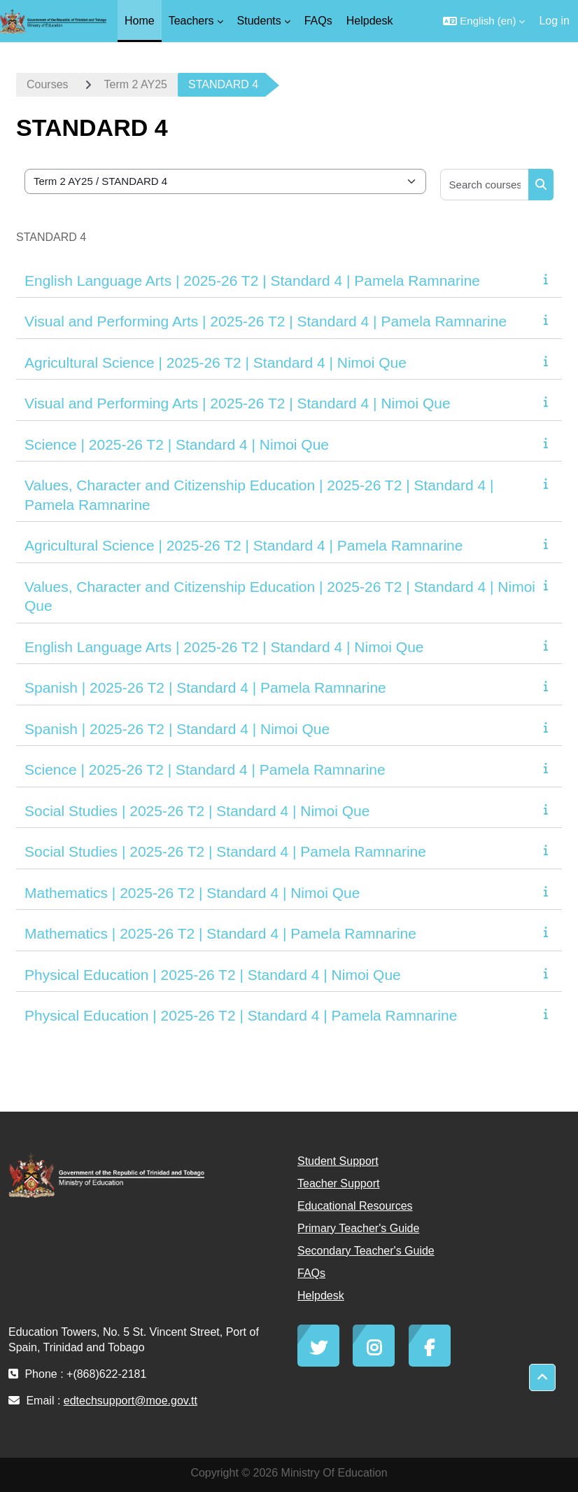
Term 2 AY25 (135, 84)
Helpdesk (320, 1295)
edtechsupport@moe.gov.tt (130, 1401)
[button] (484, 21)
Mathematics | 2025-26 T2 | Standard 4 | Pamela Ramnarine (220, 933)
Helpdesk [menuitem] (369, 21)
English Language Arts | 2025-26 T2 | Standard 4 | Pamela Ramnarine (252, 280)
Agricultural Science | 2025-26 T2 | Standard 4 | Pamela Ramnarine (243, 545)
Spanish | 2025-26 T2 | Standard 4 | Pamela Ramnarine (205, 687)
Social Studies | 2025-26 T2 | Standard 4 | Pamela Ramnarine (225, 851)
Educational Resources (355, 1206)
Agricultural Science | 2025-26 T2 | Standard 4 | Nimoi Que (215, 362)
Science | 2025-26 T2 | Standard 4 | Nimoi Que (176, 444)
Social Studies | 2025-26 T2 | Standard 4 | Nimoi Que (196, 811)
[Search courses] (485, 184)
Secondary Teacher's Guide (366, 1251)
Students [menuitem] (259, 21)
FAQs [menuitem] (318, 21)
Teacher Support (338, 1183)
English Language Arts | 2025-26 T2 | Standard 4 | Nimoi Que (224, 647)
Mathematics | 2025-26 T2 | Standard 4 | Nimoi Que (192, 893)
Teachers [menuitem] (191, 21)
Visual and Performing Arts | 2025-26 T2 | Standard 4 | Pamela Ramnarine (265, 321)
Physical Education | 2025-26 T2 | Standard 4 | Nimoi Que (212, 975)
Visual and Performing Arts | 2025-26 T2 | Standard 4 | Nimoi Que (237, 403)
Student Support (338, 1161)
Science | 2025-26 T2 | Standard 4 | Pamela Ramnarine (205, 769)
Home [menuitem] (140, 21)
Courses (48, 84)
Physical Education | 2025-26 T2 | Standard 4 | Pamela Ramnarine (240, 1015)
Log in (554, 21)
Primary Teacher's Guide (358, 1228)
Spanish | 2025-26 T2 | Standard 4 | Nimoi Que (177, 729)
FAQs (311, 1273)
